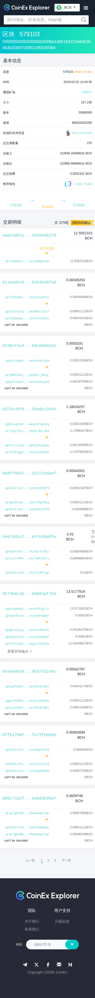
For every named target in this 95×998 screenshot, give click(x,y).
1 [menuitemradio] (42, 860)
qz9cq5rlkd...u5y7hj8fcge (27, 573)
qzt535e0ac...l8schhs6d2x (27, 297)
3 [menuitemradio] (55, 860)
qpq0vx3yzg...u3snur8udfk (27, 630)
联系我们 (32, 929)
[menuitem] (66, 860)
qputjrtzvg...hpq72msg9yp (27, 445)
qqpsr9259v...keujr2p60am (27, 701)
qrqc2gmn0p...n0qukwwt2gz (27, 813)
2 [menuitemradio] (48, 860)
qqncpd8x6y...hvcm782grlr (27, 609)
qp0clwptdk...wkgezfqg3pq (27, 424)
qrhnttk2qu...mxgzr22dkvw (27, 644)
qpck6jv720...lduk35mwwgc (27, 827)
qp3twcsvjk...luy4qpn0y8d (27, 750)
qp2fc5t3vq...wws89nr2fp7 (27, 312)
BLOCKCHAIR (78, 133)
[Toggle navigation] (85, 8)
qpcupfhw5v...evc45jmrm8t (27, 687)
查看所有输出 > (19, 651)
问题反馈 (62, 921)
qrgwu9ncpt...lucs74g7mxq (27, 502)
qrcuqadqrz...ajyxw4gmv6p (27, 261)
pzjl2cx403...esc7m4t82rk (27, 558)
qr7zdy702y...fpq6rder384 (27, 431)
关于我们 (32, 921)
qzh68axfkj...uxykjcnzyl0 (27, 764)
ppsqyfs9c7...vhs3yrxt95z (27, 552)
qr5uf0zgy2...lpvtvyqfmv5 (27, 452)
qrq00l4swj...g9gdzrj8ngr (27, 375)
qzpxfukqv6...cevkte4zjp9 (27, 361)
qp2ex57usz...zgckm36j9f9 (27, 488)
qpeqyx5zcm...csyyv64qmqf (27, 616)
